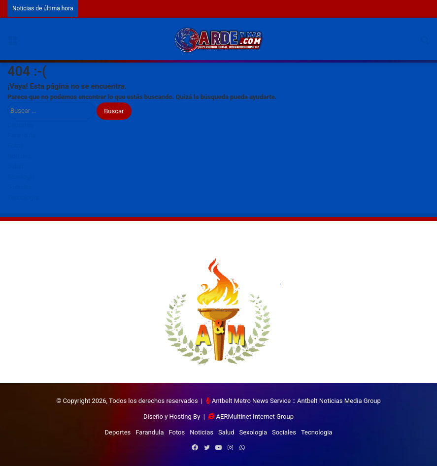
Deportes (20, 125)
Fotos (15, 145)
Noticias (19, 156)
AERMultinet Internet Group (255, 416)
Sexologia (21, 176)
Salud (15, 166)
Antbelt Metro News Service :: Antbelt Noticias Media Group (296, 400)
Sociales (19, 187)
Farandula (21, 135)
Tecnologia (23, 197)
